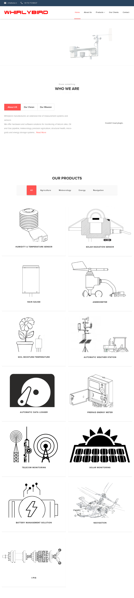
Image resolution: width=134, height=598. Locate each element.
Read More (41, 132)
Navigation (98, 190)
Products (100, 12)
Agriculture (45, 190)
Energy (82, 190)
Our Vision (29, 107)
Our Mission (46, 107)
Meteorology (65, 190)
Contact (126, 12)
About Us (88, 12)
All (31, 190)
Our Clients (114, 12)
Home (77, 12)
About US (12, 107)
